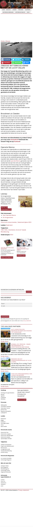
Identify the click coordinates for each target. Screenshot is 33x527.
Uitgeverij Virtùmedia (6, 472)
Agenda (2, 396)
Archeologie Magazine (6, 460)
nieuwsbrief (14, 139)
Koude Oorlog (4, 452)
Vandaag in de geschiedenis (7, 392)
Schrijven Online (5, 466)
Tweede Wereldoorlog (6, 450)
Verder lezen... (5, 341)
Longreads (3, 397)
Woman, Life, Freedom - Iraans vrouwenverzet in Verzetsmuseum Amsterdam (20, 345)
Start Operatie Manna (9, 215)
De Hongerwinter (8, 217)
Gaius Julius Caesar (5, 408)
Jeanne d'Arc (4, 409)
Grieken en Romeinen (6, 444)
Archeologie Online (5, 470)
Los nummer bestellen (6, 458)
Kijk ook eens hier (6, 463)
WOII (11, 235)
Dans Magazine (4, 467)
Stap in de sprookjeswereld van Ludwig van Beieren (21, 374)
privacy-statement (27, 320)
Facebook (17, 141)
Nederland (9, 225)
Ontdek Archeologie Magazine (7, 248)
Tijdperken (27, 9)
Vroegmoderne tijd (5, 449)
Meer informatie (7, 257)
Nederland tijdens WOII (24, 222)
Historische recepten (6, 434)
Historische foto (4, 432)
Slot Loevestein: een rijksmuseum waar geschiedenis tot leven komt (21, 330)
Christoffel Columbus (6, 406)
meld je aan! (22, 400)
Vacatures (3, 484)
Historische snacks (20, 12)
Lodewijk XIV (4, 412)
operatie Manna (15, 161)
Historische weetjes (5, 437)
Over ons (3, 481)
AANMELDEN (21, 255)
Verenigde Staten (5, 423)
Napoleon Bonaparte (6, 411)
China (2, 425)
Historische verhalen (8, 12)
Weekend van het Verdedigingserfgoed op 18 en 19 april (21, 360)
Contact (2, 479)
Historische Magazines (7, 455)
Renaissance (4, 447)
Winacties (3, 399)
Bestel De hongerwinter (6, 208)
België (2, 420)
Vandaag (8, 9)
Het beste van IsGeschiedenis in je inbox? (22, 249)
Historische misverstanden (9, 222)
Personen (20, 9)
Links (2, 486)
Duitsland (3, 421)
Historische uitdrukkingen (7, 435)
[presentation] (13, 310)
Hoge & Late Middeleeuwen (7, 446)
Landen (14, 9)
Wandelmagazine (5, 469)
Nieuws (8, 41)
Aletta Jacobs (4, 405)
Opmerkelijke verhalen (6, 438)
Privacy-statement (23, 490)
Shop (28, 12)
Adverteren (3, 483)
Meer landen (4, 426)
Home (3, 9)
